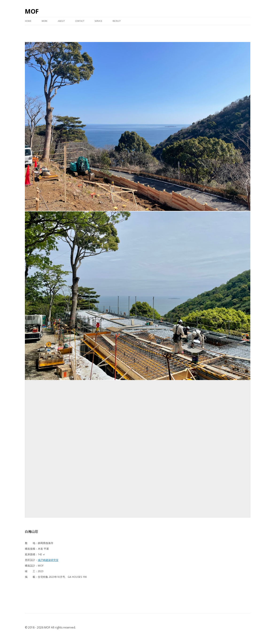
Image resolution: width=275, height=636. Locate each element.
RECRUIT (116, 21)
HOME (28, 21)
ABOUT (61, 21)
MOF (32, 11)
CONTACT (79, 21)
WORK (44, 21)
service (98, 21)
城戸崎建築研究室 (48, 560)
